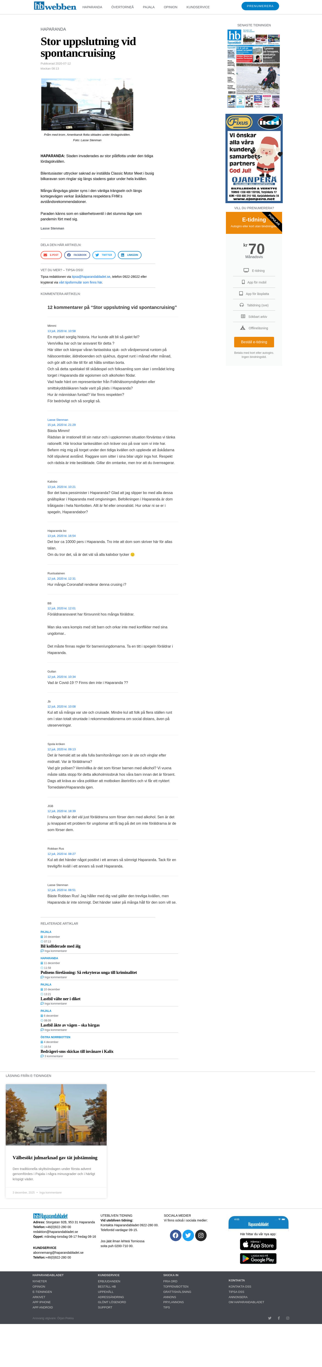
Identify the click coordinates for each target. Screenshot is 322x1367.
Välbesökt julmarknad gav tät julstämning (55, 1157)
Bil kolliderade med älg (60, 946)
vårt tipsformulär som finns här (80, 282)
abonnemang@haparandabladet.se (58, 1252)
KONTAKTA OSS (240, 1286)
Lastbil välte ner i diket (60, 999)
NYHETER (40, 1281)
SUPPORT (105, 1307)
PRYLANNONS (173, 1302)
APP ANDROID (43, 1307)
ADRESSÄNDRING (111, 1297)
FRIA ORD (170, 1281)
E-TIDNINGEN (42, 1292)
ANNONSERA (238, 1297)
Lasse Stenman (57, 419)
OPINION (170, 7)
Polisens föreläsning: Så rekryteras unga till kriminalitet (89, 972)
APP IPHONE (42, 1302)
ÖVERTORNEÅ (122, 7)
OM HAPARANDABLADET (246, 1302)
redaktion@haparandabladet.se (55, 1232)
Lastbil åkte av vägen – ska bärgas (70, 1025)
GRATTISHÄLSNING (177, 1292)
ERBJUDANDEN (109, 1281)
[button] (51, 255)
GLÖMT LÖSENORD (112, 1302)
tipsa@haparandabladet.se (91, 276)
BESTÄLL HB (107, 1286)
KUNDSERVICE (198, 7)
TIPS (166, 1307)
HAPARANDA (92, 7)
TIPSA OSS (236, 1292)
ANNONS (169, 1297)
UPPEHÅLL (106, 1292)
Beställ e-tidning (254, 342)
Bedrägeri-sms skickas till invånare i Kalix (77, 1051)
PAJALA (149, 7)
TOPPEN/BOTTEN (176, 1286)
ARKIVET (39, 1297)
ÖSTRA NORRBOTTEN (55, 1037)
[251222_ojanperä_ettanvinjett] (254, 202)
